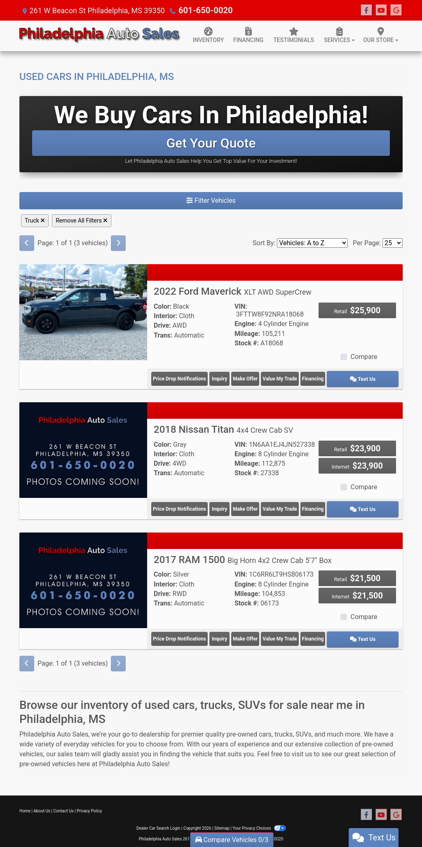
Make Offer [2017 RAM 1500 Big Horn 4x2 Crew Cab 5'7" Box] (265, 633)
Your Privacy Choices (259, 820)
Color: (162, 306)
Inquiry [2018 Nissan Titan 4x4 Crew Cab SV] (227, 505)
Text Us (380, 377)
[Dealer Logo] (100, 36)
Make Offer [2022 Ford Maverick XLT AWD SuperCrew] (265, 377)
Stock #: (246, 343)
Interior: (165, 316)
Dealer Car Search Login (158, 820)
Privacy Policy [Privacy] (89, 803)
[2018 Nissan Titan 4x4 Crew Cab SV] (83, 447)
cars (265, 726)
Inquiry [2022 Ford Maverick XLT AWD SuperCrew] (227, 377)
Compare (363, 357)
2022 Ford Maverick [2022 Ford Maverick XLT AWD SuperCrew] (233, 291)
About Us (41, 803)
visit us (302, 746)
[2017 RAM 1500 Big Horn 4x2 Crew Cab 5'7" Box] (83, 575)
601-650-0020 (202, 10)
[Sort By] (312, 243)
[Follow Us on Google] (396, 10)
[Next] (118, 243)
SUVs (303, 726)
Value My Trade (304, 377)
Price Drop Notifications (179, 377)
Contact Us (64, 803)
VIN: (240, 306)
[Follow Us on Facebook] (366, 10)
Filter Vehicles (211, 200)
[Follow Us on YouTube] (381, 10)
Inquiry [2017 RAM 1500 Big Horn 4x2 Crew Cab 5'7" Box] (227, 633)
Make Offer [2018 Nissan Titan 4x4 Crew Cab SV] (265, 505)
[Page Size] (392, 243)
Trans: (163, 335)
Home (24, 803)
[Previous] (26, 243)
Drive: (162, 325)
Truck (35, 220)
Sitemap (222, 820)
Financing (343, 377)
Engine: (245, 324)
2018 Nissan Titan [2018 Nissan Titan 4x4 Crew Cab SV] (223, 427)
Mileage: (247, 334)
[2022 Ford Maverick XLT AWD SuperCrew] (83, 312)
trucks (283, 726)
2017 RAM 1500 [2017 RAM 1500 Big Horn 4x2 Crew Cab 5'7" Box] (243, 554)
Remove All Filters (82, 220)
